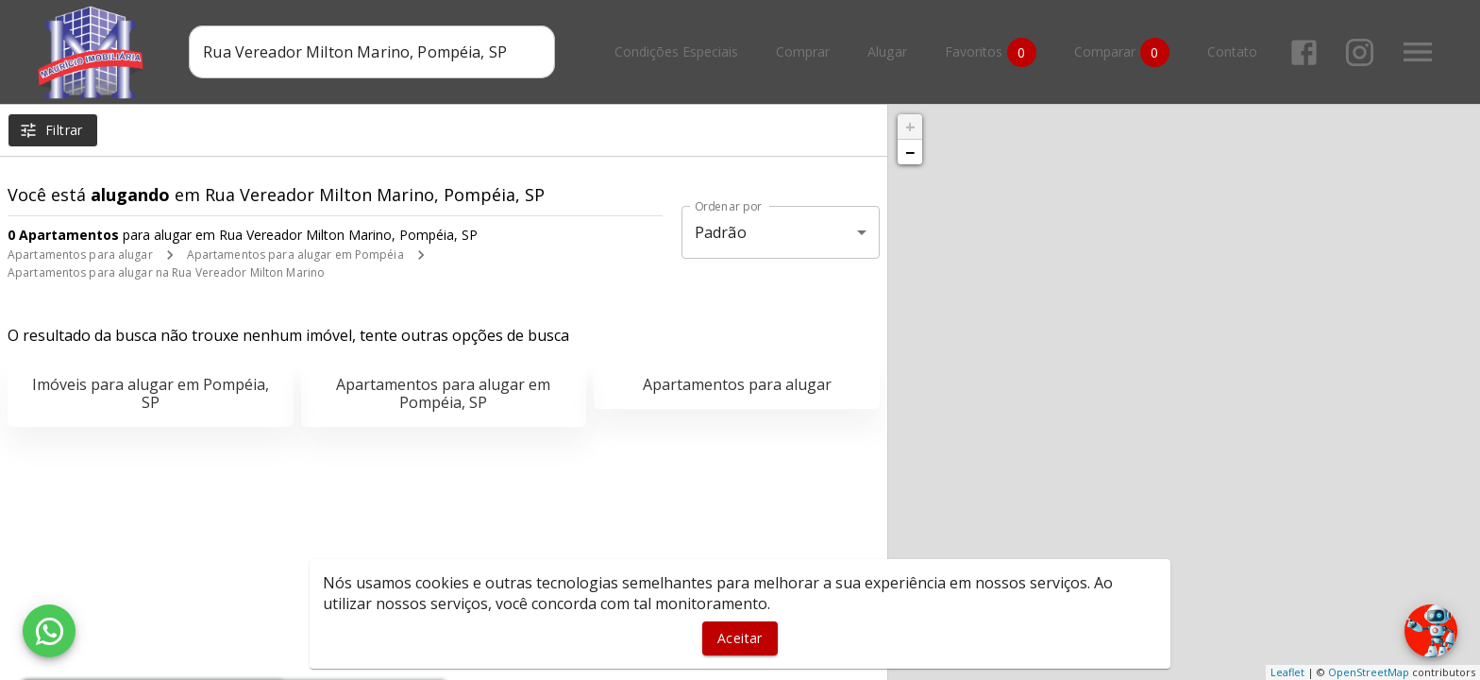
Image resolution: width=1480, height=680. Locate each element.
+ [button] (910, 126)
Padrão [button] (721, 232)
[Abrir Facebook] (1303, 52)
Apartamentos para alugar (80, 254)
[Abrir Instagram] (1359, 52)
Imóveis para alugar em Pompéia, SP (150, 393)
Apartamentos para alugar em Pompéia (295, 254)
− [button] (910, 152)
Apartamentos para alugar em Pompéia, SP (443, 393)
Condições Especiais (676, 52)
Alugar (887, 52)
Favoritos (990, 52)
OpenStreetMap (1368, 672)
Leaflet (1287, 672)
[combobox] (371, 52)
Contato (1232, 52)
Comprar (803, 52)
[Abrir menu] (1418, 52)
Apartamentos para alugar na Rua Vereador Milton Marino (166, 272)
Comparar (1121, 52)
